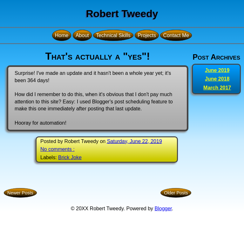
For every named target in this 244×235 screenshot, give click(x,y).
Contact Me (176, 35)
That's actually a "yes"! (97, 56)
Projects (147, 35)
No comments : (57, 149)
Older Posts (176, 192)
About (82, 35)
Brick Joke (70, 157)
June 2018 (217, 79)
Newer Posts (20, 192)
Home (62, 35)
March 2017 (217, 87)
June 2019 (217, 70)
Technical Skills (113, 35)
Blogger (163, 208)
